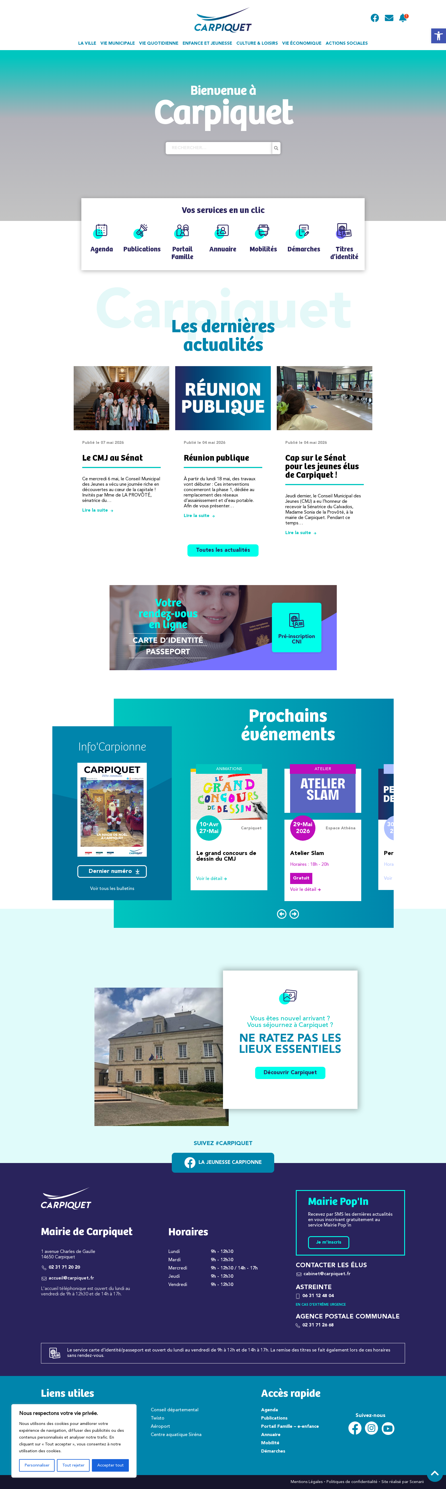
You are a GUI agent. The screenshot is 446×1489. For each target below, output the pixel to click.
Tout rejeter (73, 1465)
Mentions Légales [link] (307, 1482)
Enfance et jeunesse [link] (207, 44)
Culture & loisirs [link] (257, 44)
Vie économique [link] (301, 44)
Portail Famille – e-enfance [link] (290, 1426)
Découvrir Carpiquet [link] (290, 1073)
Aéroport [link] (160, 1426)
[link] (438, 35)
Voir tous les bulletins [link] (112, 889)
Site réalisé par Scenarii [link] (402, 1482)
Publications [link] (274, 1418)
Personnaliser (36, 1465)
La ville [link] (87, 44)
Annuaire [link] (270, 1435)
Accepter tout (110, 1465)
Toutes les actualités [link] (223, 550)
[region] (74, 1441)
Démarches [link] (273, 1451)
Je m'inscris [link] (328, 1242)
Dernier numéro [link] (114, 871)
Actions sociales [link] (347, 44)
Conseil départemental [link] (175, 1410)
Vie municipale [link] (117, 44)
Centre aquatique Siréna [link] (176, 1435)
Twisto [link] (157, 1418)
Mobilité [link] (270, 1443)
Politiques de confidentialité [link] (352, 1482)
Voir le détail (213, 879)
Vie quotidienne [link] (158, 44)
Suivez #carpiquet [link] (223, 1144)
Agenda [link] (269, 1410)
